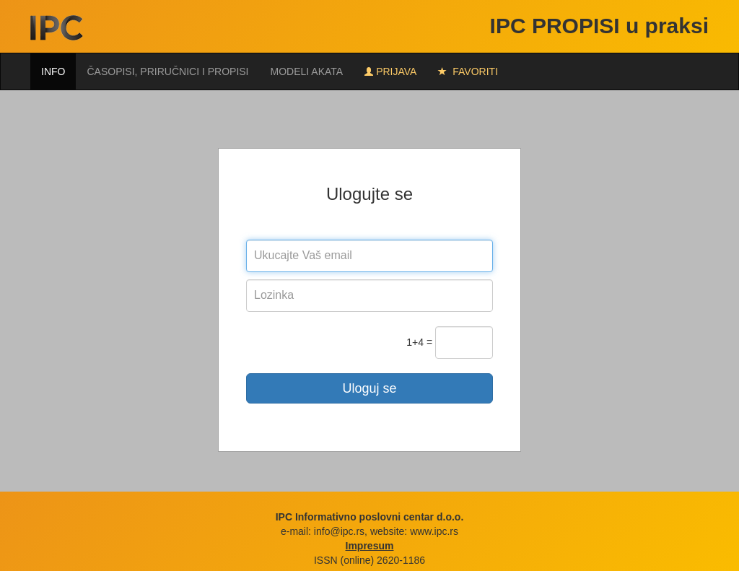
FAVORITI (468, 71)
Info (53, 71)
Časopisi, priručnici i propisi (167, 71)
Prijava (390, 71)
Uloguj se (369, 388)
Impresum (370, 546)
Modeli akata (307, 71)
